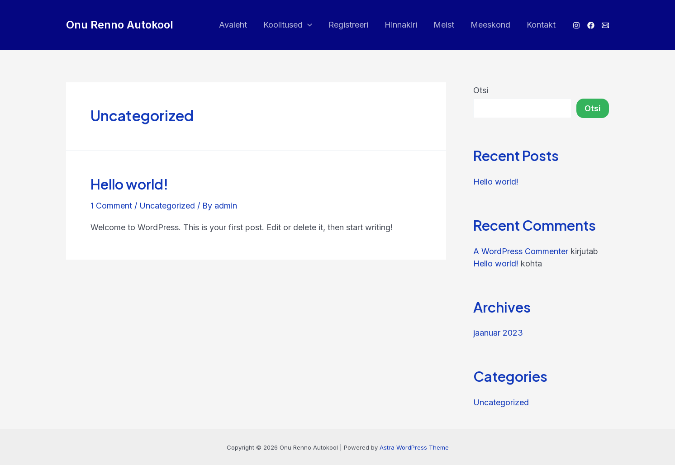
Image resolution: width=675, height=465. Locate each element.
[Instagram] (576, 25)
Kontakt (541, 24)
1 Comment (111, 205)
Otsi (480, 90)
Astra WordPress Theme (414, 447)
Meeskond (490, 24)
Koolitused (287, 25)
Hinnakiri (401, 24)
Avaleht (233, 24)
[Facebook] (590, 25)
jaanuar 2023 (498, 332)
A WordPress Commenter (520, 251)
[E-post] (605, 25)
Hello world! (129, 184)
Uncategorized (167, 205)
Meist (443, 24)
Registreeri (348, 24)
